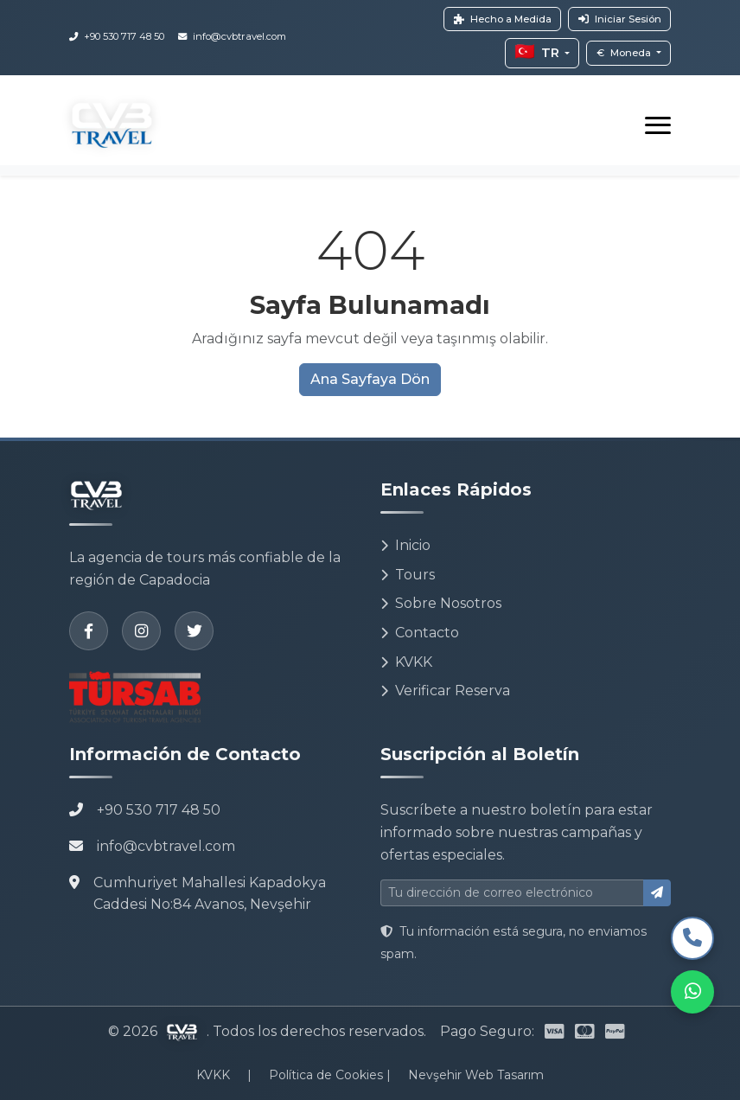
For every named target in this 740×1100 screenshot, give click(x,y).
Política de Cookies (327, 1075)
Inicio (405, 545)
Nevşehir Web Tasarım (476, 1075)
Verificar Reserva (445, 690)
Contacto (419, 632)
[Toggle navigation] (658, 125)
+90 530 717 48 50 (158, 810)
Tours (407, 574)
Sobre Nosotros (440, 603)
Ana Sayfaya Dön (370, 379)
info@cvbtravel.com (166, 846)
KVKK (406, 662)
